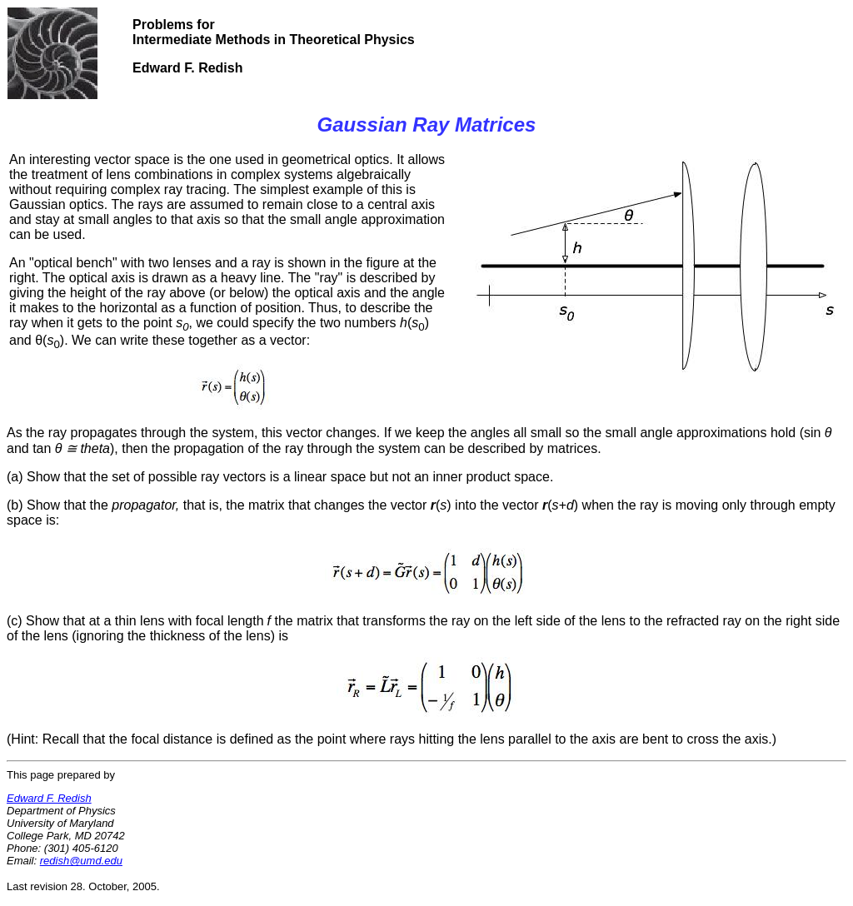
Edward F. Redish (49, 798)
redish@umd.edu (81, 860)
